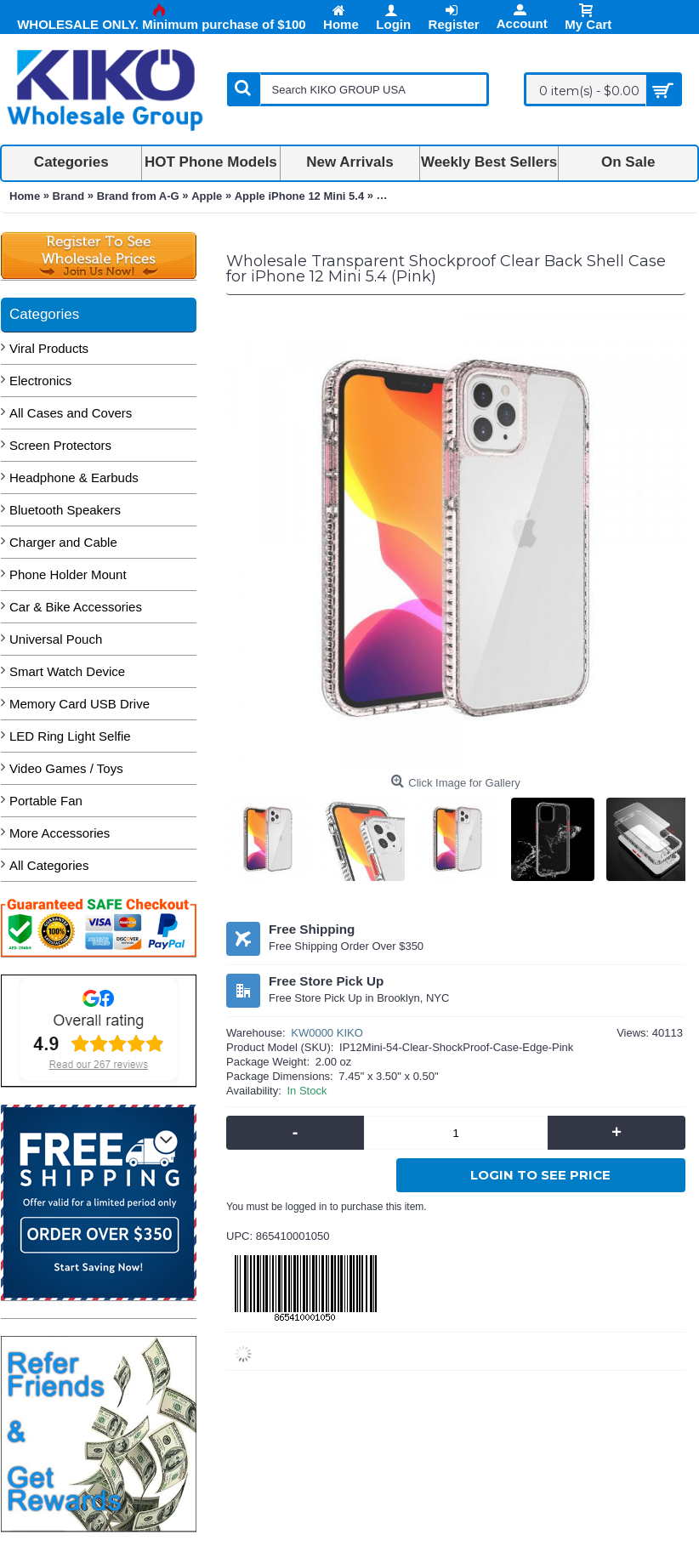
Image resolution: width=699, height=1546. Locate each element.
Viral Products (48, 348)
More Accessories (59, 833)
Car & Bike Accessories (75, 607)
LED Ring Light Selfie (70, 736)
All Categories (48, 865)
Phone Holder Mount (68, 574)
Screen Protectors (60, 445)
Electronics (40, 380)
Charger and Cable (63, 542)
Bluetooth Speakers (65, 510)
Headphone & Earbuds (74, 477)
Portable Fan (45, 800)
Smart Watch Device (67, 671)
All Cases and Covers (70, 413)
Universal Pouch (55, 639)
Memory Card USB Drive (79, 703)
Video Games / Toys (66, 768)
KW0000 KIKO (327, 1032)
